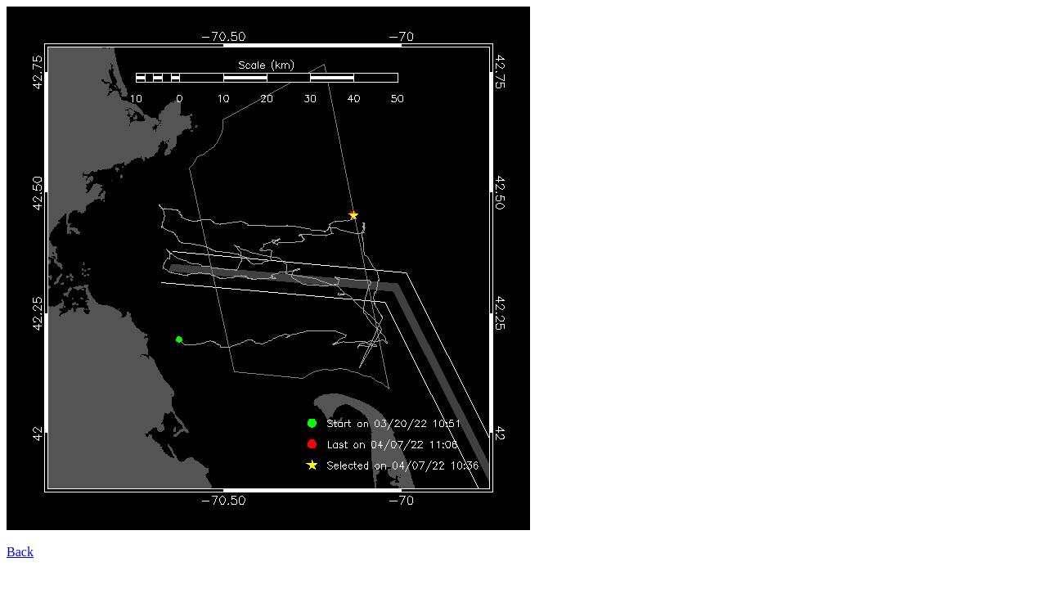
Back (20, 552)
